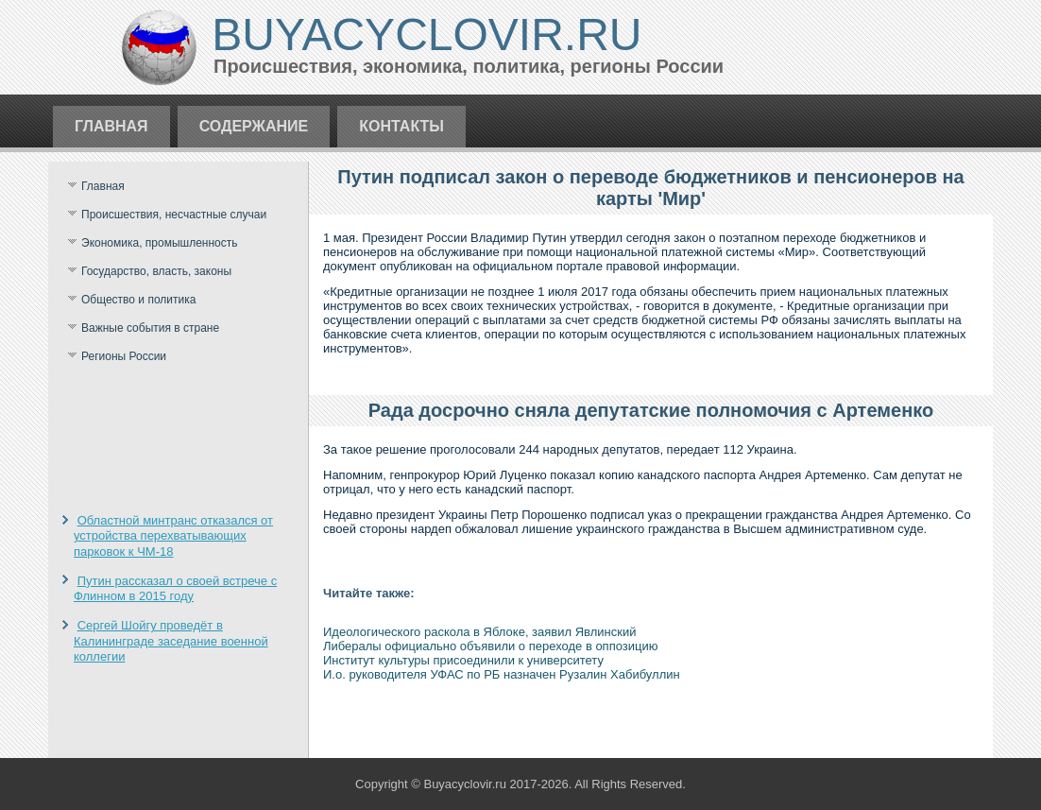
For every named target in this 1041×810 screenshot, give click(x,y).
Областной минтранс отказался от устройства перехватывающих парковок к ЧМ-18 (173, 536)
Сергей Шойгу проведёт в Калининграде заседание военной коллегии (171, 641)
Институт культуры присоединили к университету (463, 660)
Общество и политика (138, 299)
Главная (111, 126)
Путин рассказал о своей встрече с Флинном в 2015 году (175, 588)
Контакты (401, 126)
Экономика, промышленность (159, 243)
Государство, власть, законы (156, 271)
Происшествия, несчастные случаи (173, 214)
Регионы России (123, 356)
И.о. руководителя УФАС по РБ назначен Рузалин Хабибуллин (501, 674)
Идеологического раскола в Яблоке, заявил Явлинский (479, 632)
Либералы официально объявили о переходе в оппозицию (490, 646)
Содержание (254, 126)
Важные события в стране (150, 328)
